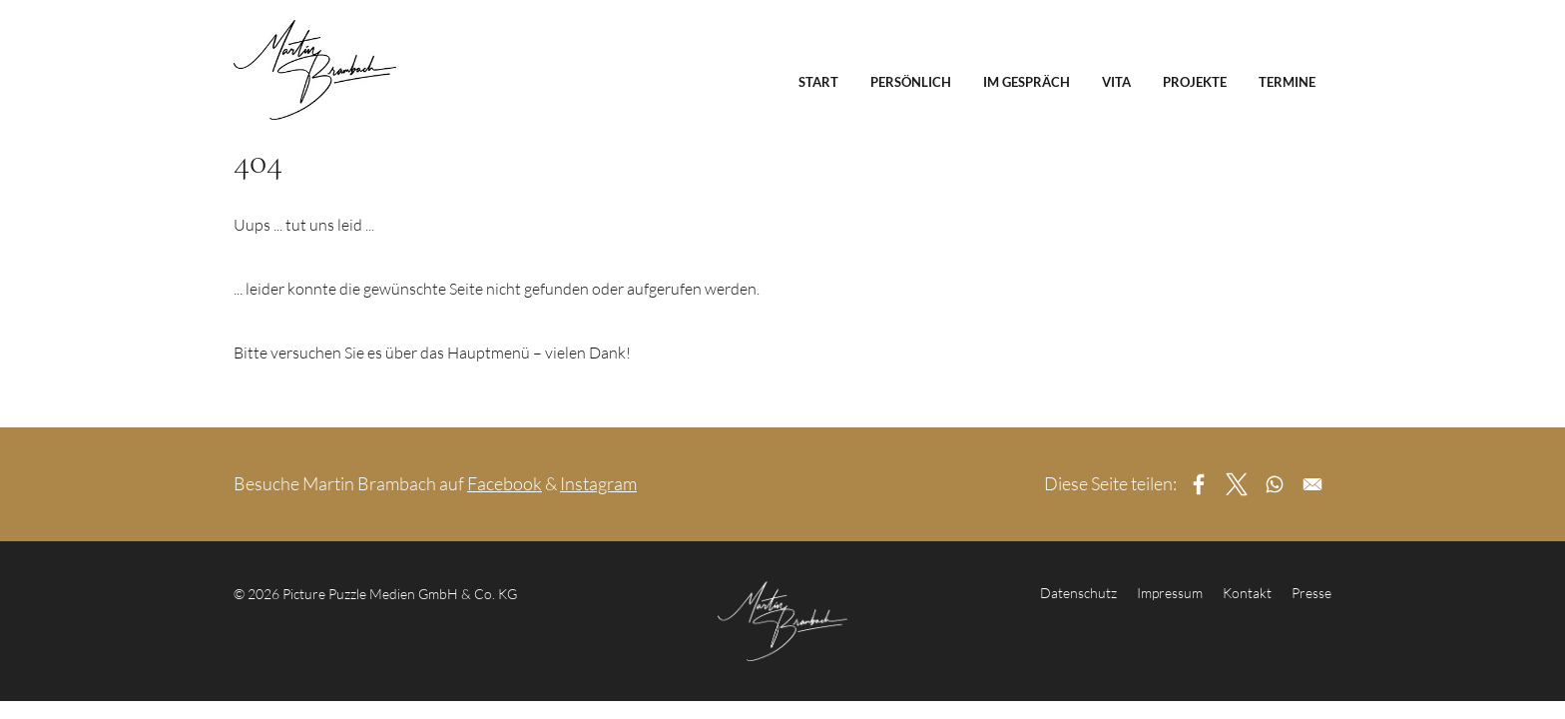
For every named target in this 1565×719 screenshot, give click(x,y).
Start (818, 82)
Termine (1287, 82)
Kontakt (1247, 592)
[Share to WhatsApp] (1275, 484)
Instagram (598, 483)
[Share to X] (1237, 484)
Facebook (504, 483)
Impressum (1170, 592)
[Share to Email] (1312, 484)
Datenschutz (1078, 592)
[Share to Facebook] (1199, 484)
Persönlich (910, 82)
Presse (1311, 592)
